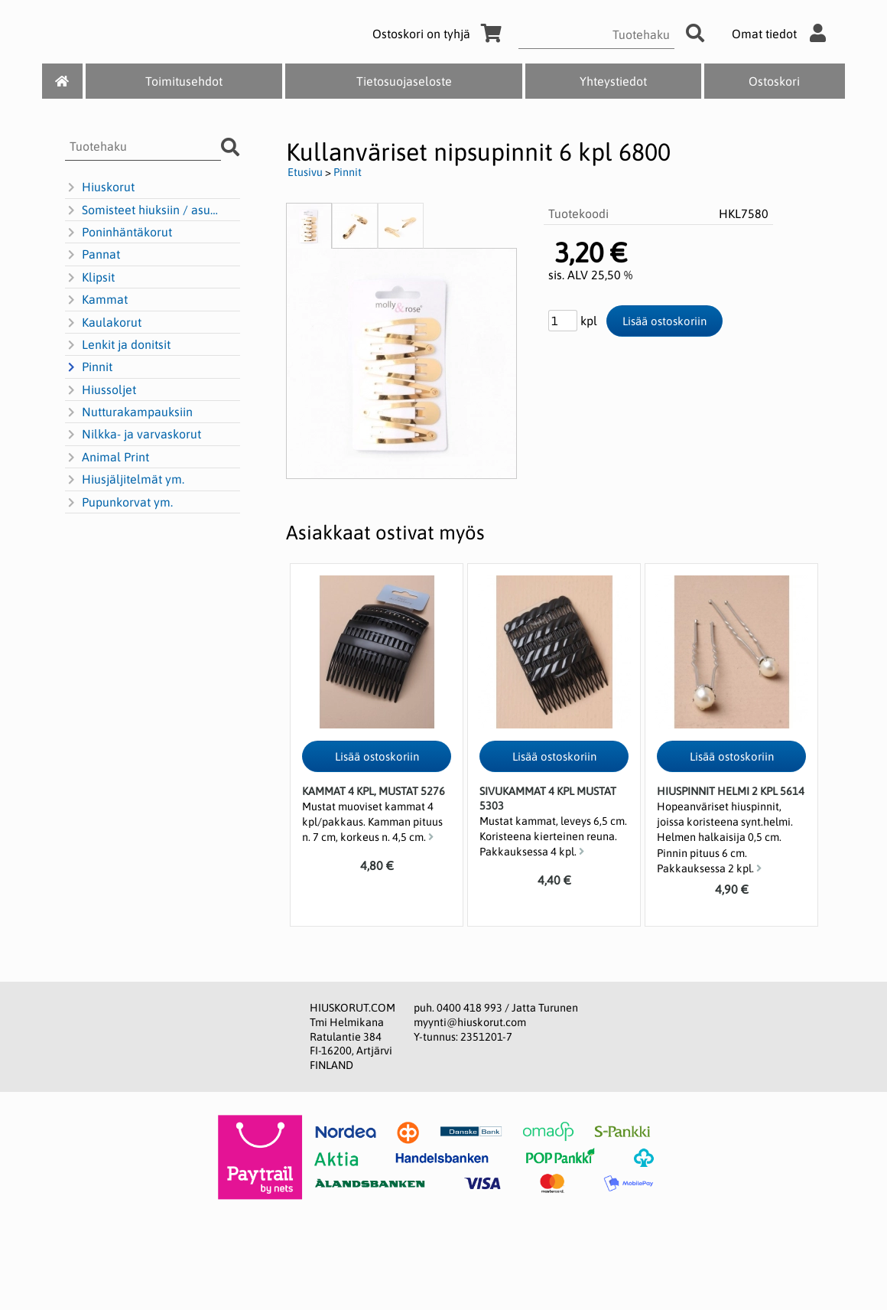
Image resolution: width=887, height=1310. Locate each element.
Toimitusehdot (184, 81)
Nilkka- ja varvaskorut (133, 434)
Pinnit (88, 367)
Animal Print (107, 457)
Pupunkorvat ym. (119, 502)
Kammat (96, 300)
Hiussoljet (100, 390)
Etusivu (305, 172)
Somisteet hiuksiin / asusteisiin (144, 210)
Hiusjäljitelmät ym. (124, 479)
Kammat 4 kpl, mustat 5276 (373, 791)
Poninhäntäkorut (118, 232)
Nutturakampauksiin (129, 412)
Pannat (92, 254)
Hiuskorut (100, 187)
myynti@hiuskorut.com (470, 1022)
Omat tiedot (782, 34)
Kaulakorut (103, 323)
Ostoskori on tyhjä (439, 34)
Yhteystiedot (613, 81)
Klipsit (90, 277)
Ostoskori (774, 81)
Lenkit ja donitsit (118, 345)
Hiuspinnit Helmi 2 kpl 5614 (730, 791)
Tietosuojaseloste (404, 81)
